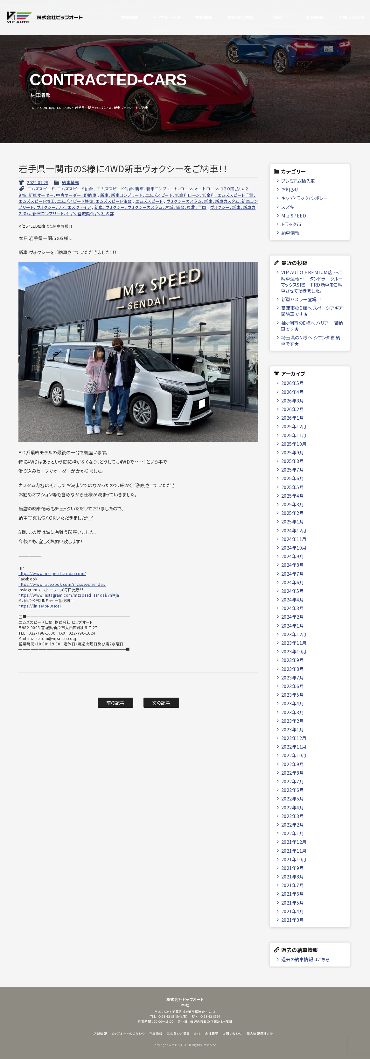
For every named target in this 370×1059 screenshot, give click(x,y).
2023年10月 (294, 651)
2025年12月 (294, 426)
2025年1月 (292, 521)
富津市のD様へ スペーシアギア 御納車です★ (312, 311)
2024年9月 (292, 556)
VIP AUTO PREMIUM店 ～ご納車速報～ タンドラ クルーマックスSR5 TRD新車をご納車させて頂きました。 (312, 281)
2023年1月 (292, 729)
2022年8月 (292, 773)
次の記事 (161, 702)
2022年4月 (292, 807)
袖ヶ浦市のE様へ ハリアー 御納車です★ (312, 326)
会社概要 (308, 17)
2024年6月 (292, 582)
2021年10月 (294, 859)
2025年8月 (292, 461)
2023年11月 (294, 643)
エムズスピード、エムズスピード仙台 (60, 189)
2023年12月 (294, 634)
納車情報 (70, 182)
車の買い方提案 (234, 17)
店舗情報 (123, 17)
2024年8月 (292, 565)
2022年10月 (294, 755)
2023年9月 (292, 660)
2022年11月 (294, 746)
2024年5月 (292, 591)
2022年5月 (292, 798)
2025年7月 (292, 469)
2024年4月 (292, 599)
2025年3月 (292, 504)
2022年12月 (294, 738)
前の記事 (115, 702)
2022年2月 (292, 824)
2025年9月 (292, 452)
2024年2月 (292, 617)
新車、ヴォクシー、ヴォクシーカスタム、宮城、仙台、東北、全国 (150, 207)
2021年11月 (294, 851)
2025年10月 (294, 444)
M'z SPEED (293, 215)
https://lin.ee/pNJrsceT (40, 605)
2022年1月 (292, 833)
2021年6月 (292, 894)
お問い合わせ (345, 17)
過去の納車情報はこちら (305, 959)
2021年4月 (292, 911)
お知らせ (289, 189)
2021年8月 (292, 876)
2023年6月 (292, 686)
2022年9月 (292, 764)
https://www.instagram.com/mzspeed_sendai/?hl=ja (68, 595)
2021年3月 (292, 920)
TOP (33, 107)
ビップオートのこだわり (160, 17)
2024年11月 (294, 539)
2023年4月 (292, 703)
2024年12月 (294, 530)
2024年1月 (292, 625)
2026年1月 (292, 418)
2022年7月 (292, 781)
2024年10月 (294, 547)
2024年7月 (292, 574)
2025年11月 (294, 435)
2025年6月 (292, 478)
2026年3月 (292, 400)
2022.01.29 (37, 182)
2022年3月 (292, 816)
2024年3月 (292, 608)
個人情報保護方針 (260, 1033)
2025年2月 (292, 513)
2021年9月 (292, 868)
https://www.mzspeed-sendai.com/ (52, 573)
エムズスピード (149, 201)
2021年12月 (294, 842)
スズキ (287, 207)
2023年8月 (292, 669)
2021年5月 (292, 902)
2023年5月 (292, 695)
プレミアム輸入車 (298, 181)
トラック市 (291, 224)
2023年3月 (292, 712)
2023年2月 (292, 721)
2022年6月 (292, 790)
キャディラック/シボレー (304, 198)
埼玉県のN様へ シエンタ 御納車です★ (310, 340)
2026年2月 (292, 409)
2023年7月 (292, 677)
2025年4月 (292, 496)
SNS (271, 17)
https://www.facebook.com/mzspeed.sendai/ (62, 584)
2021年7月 (292, 885)
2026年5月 (292, 383)
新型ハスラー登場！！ (301, 299)
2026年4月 (292, 392)
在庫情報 (197, 17)
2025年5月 (292, 487)
